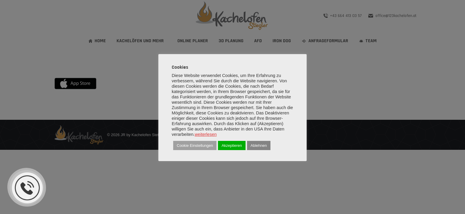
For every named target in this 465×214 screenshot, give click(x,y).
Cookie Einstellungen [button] (195, 145)
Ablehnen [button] (259, 145)
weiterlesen (205, 134)
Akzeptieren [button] (232, 145)
